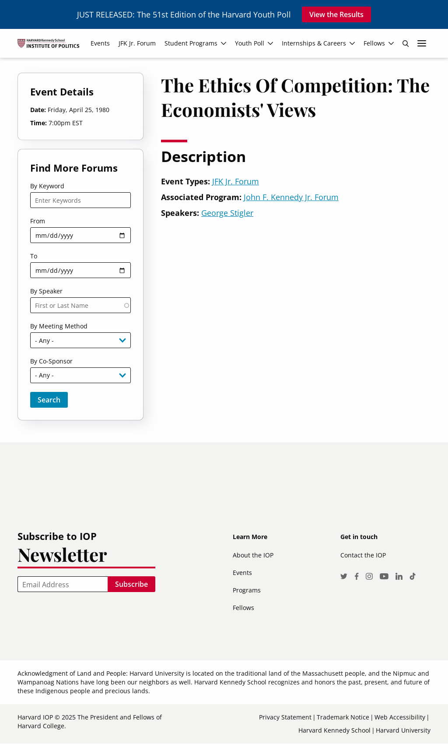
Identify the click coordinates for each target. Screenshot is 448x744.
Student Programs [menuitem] (190, 43)
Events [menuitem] (100, 43)
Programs (247, 590)
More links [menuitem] (421, 43)
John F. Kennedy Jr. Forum (291, 197)
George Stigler (227, 213)
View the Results (336, 14)
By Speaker (46, 291)
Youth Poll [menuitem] (249, 43)
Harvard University (403, 730)
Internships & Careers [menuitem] (314, 43)
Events (242, 572)
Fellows (243, 607)
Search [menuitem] (405, 43)
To (33, 256)
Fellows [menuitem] (374, 43)
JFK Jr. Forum (235, 181)
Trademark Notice (343, 717)
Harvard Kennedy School (334, 730)
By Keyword (47, 186)
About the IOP (253, 555)
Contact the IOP (363, 555)
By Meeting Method (59, 326)
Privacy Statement (285, 717)
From (37, 221)
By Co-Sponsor (51, 361)
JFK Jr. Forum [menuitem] (137, 43)
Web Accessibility (399, 717)
